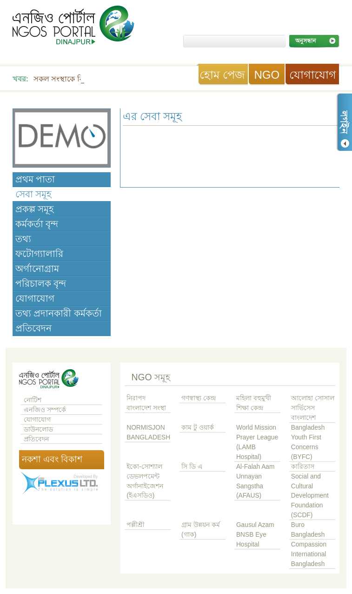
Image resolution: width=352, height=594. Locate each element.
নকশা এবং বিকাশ (52, 459)
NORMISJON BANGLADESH (148, 432)
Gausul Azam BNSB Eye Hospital (255, 534)
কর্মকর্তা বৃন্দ (36, 224)
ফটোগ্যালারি (39, 254)
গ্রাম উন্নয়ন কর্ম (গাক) (200, 529)
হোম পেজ (222, 74)
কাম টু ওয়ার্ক (197, 427)
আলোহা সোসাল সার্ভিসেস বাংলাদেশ (312, 408)
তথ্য (23, 239)
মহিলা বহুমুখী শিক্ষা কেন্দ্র (253, 403)
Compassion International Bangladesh (308, 554)
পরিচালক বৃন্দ (40, 283)
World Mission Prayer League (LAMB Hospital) (257, 442)
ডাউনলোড (38, 429)
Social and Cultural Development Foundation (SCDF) (310, 496)
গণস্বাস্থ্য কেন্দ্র (198, 398)
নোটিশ (32, 400)
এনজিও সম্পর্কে (45, 409)
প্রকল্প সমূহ (34, 209)
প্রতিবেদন (33, 328)
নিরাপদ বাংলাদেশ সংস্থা (146, 403)
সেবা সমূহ (33, 194)
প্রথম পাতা (35, 179)
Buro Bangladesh (308, 529)
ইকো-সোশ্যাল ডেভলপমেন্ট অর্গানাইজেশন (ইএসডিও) (144, 481)
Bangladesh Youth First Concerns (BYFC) (308, 442)
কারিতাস (302, 466)
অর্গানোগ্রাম (37, 268)
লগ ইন (344, 122)
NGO (266, 74)
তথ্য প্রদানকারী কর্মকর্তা (58, 313)
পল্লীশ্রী (135, 524)
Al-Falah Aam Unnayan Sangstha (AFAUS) (255, 481)
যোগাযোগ (312, 74)
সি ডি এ (192, 466)
